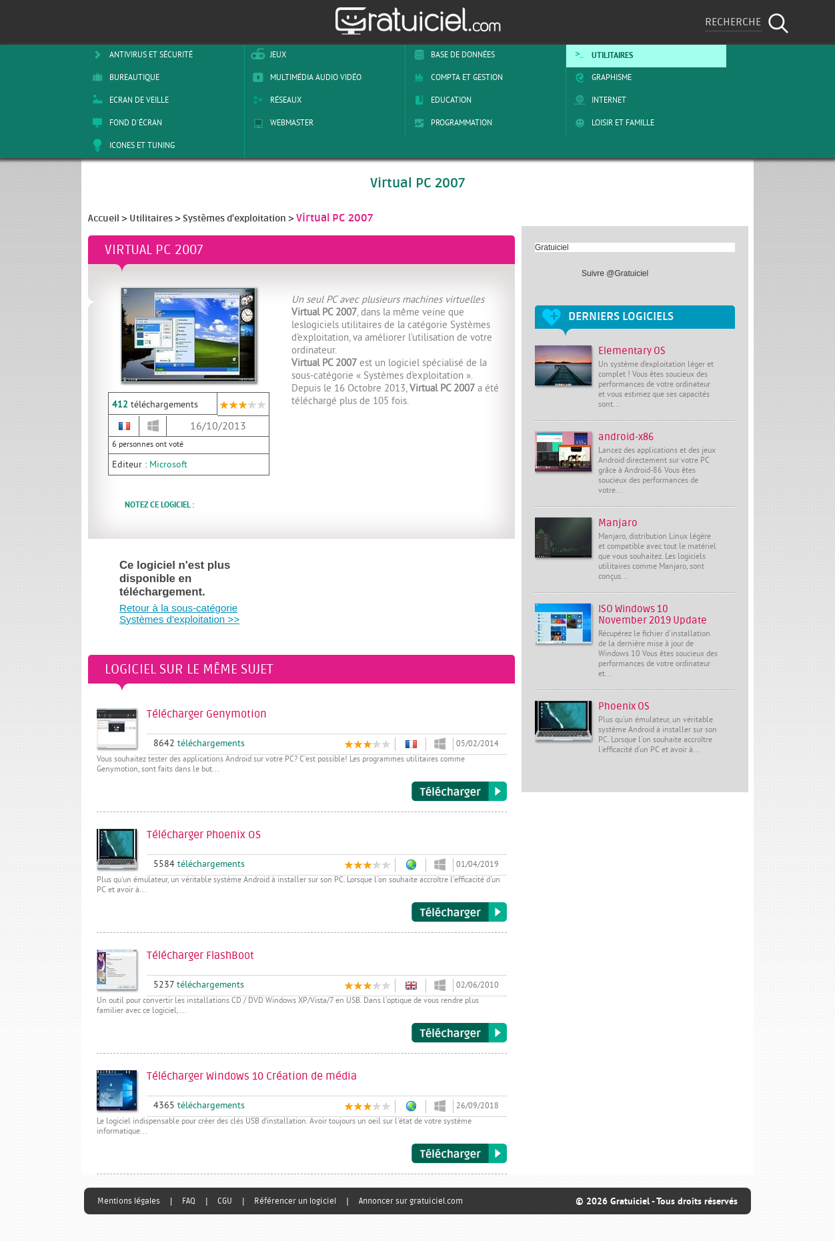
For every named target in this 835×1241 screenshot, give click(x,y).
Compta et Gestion (456, 77)
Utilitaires (601, 55)
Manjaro (618, 523)
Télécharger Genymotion (459, 792)
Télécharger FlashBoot (459, 1033)
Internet (598, 100)
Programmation (450, 123)
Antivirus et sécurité (140, 55)
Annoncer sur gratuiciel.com (411, 1201)
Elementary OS (632, 351)
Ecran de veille (128, 100)
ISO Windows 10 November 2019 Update (652, 614)
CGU (224, 1201)
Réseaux (274, 100)
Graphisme (601, 77)
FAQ (188, 1201)
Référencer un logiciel (295, 1201)
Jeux (267, 55)
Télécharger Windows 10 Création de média (459, 1154)
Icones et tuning (131, 145)
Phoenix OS (624, 706)
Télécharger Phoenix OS (459, 912)
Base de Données (452, 55)
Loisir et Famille (612, 123)
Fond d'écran (124, 123)
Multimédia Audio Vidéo (304, 77)
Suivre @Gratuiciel (615, 273)
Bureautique (123, 77)
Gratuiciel (552, 247)
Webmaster (280, 123)
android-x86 (626, 437)
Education (440, 100)
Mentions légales (128, 1201)
